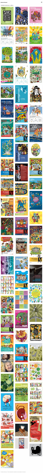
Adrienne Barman (4, 2)
